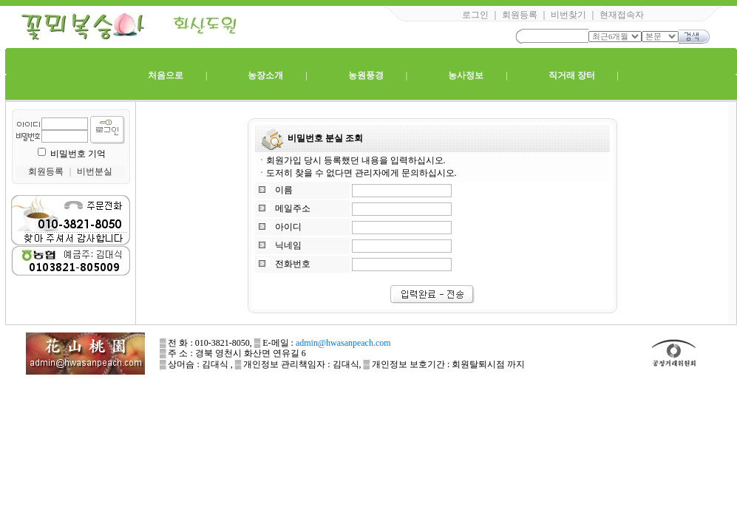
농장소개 (265, 75)
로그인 (475, 15)
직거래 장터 (571, 75)
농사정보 (465, 75)
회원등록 (519, 15)
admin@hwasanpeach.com (343, 343)
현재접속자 (622, 15)
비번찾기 (568, 15)
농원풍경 (366, 75)
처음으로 (165, 75)
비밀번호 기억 (78, 154)
